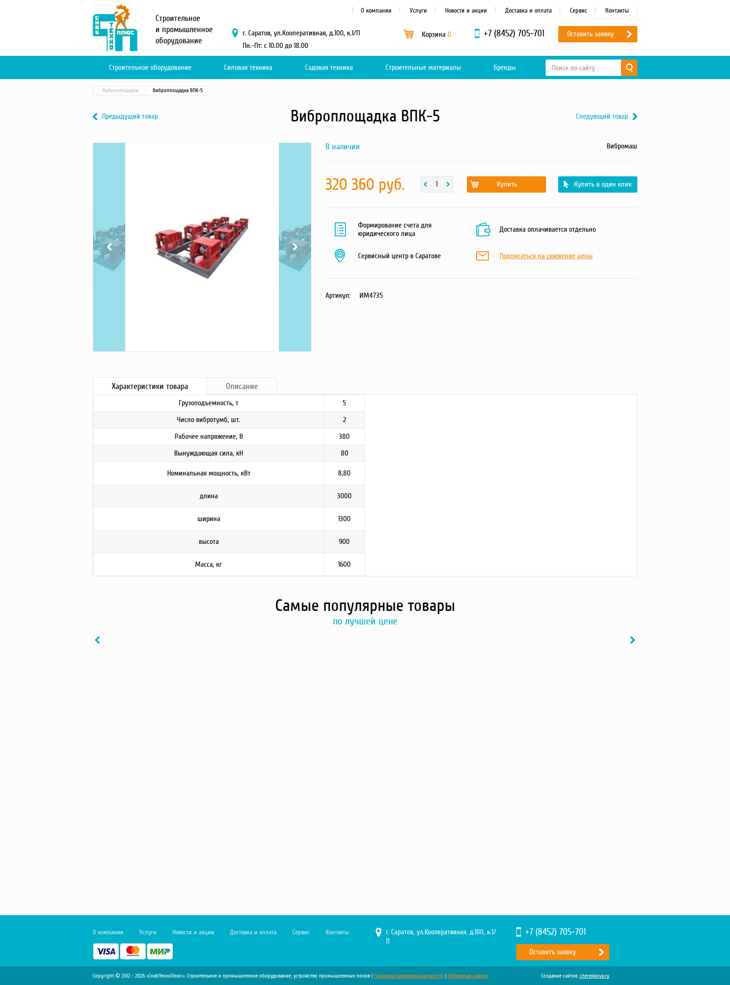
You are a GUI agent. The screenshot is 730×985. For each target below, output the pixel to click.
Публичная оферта (468, 975)
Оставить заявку (590, 34)
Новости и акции (466, 10)
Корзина (436, 34)
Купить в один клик (603, 184)
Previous (109, 247)
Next (295, 247)
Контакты (617, 10)
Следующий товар (602, 116)
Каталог (136, 90)
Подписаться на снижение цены (546, 256)
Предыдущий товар (130, 116)
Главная (106, 90)
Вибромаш (622, 146)
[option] (155, 745)
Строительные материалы (423, 67)
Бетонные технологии (183, 90)
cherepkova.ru (594, 975)
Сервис (578, 10)
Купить (507, 184)
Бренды (504, 67)
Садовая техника (329, 67)
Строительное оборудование (150, 67)
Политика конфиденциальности (409, 975)
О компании (376, 10)
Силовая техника (248, 67)
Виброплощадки (239, 90)
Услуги (418, 10)
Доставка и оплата (528, 10)
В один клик (190, 836)
